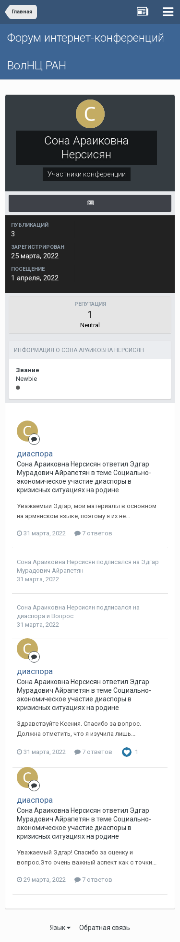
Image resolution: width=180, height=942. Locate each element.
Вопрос (62, 616)
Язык (60, 927)
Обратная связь (104, 927)
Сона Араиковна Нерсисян (56, 561)
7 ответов (93, 533)
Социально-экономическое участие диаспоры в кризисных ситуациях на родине (84, 481)
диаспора (35, 453)
